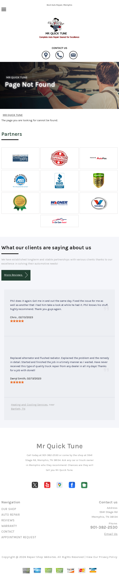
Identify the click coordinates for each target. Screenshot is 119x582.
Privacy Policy (108, 557)
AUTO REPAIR (10, 515)
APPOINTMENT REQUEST (18, 537)
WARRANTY (9, 526)
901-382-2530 (50, 455)
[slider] (17, 321)
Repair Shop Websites (41, 557)
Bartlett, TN (18, 408)
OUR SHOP (8, 509)
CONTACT (8, 531)
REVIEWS (8, 520)
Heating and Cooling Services (29, 404)
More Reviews (16, 275)
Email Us (111, 533)
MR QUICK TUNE (16, 77)
